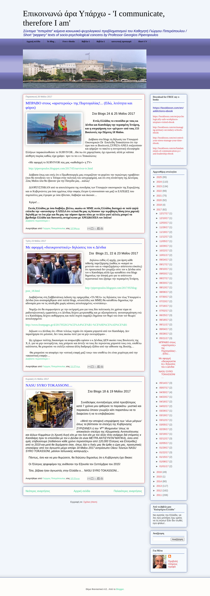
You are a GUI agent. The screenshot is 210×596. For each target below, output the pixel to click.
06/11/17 (164, 324)
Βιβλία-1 (86, 41)
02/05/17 (164, 443)
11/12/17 (164, 236)
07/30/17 (164, 296)
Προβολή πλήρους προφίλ (173, 564)
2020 (160, 200)
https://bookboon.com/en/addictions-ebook (168, 109)
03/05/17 (164, 424)
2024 (160, 181)
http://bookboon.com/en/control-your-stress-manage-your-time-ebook (168, 140)
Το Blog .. (51, 41)
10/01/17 (164, 255)
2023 (160, 186)
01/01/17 (164, 466)
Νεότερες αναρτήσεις (38, 491)
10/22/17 (164, 250)
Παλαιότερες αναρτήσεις (128, 491)
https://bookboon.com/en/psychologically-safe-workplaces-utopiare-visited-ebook (168, 119)
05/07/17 (164, 387)
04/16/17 (164, 401)
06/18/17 (164, 319)
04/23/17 (164, 396)
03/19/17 (164, 415)
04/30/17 (164, 392)
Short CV (142, 41)
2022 (160, 191)
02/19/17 (164, 434)
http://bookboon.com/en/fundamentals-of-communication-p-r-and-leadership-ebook (168, 151)
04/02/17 (164, 406)
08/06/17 (164, 292)
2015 (160, 476)
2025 (160, 177)
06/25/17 (164, 315)
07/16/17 (164, 306)
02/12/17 (164, 438)
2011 (160, 495)
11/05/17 (164, 241)
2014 (160, 481)
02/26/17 (164, 429)
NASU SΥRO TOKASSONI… (49, 385)
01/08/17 (164, 461)
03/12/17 (164, 420)
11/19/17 (164, 232)
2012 (160, 490)
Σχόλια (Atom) (90, 502)
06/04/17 (164, 329)
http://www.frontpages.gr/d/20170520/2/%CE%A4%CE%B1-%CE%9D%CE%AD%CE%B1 (76, 324)
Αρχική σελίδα (33, 41)
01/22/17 (164, 452)
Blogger (120, 589)
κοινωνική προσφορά (121, 41)
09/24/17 (164, 259)
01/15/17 (164, 457)
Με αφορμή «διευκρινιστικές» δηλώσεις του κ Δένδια (66, 247)
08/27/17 (164, 278)
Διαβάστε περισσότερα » (38, 220)
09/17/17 (164, 264)
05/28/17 (164, 333)
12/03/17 (164, 222)
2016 (160, 472)
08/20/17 (164, 282)
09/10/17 (164, 269)
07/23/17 (164, 301)
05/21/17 (164, 338)
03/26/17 (164, 410)
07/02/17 (164, 310)
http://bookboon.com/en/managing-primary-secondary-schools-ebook (168, 130)
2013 (160, 486)
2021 (160, 195)
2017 (160, 209)
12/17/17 (164, 213)
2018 (160, 204)
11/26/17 (164, 227)
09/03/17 (164, 273)
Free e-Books (69, 41)
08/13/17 (164, 287)
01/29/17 (164, 447)
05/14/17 (164, 383)
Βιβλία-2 (101, 41)
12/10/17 (164, 218)
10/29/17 (164, 246)
